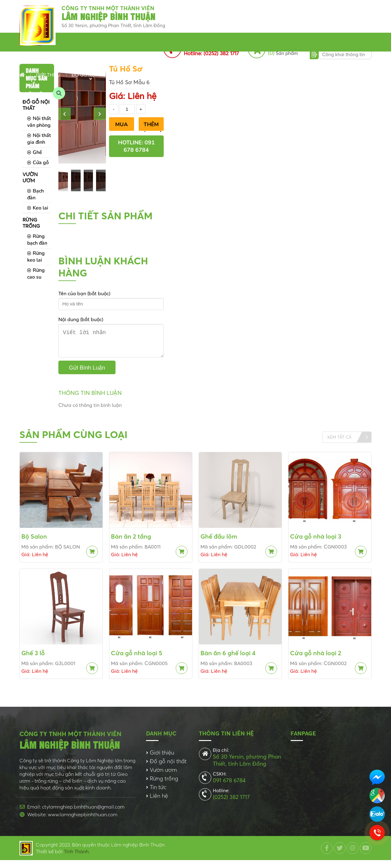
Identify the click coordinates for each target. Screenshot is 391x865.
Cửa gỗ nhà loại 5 (136, 658)
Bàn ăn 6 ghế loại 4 (228, 658)
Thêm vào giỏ (151, 126)
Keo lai (37, 208)
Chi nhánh (243, 75)
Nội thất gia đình (39, 139)
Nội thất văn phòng (39, 122)
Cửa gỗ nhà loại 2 (315, 658)
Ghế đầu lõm (218, 541)
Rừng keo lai (36, 256)
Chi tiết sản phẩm (105, 216)
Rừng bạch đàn (37, 239)
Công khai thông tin (343, 54)
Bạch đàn (35, 194)
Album (301, 75)
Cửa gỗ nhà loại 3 (315, 541)
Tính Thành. (77, 856)
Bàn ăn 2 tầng (131, 541)
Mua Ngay (121, 126)
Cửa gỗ (38, 162)
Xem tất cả (339, 442)
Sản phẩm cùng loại (73, 439)
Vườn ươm (134, 75)
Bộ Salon (34, 541)
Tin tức (210, 75)
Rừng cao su (36, 273)
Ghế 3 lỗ (33, 658)
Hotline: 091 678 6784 (136, 146)
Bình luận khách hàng (103, 267)
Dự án (274, 75)
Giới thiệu (48, 75)
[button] (64, 114)
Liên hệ (33, 94)
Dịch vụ (329, 75)
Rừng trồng (174, 75)
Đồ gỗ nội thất (91, 75)
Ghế (34, 152)
